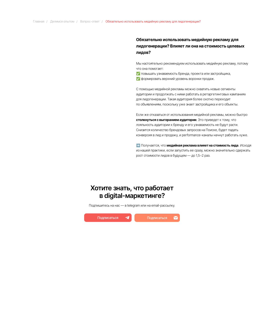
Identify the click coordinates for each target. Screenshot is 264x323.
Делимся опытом (62, 21)
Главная (38, 21)
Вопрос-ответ (90, 21)
